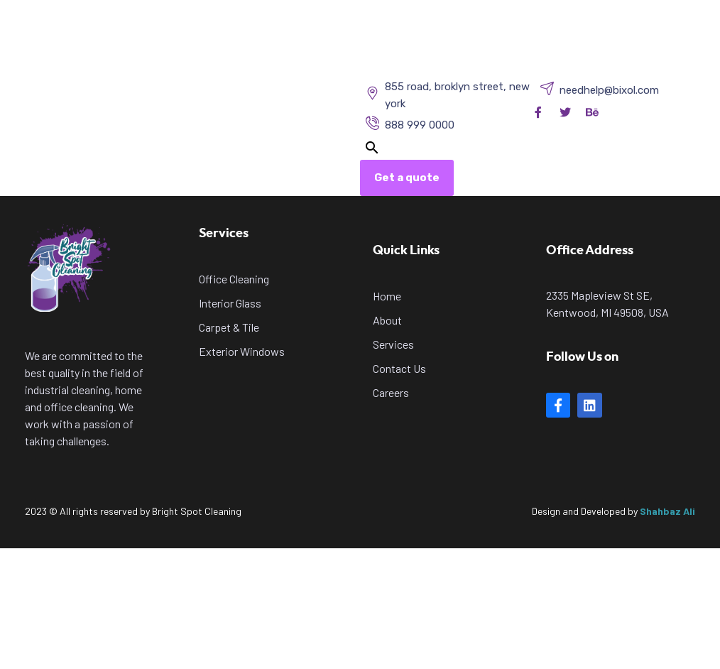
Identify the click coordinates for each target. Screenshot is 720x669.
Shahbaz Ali (667, 511)
